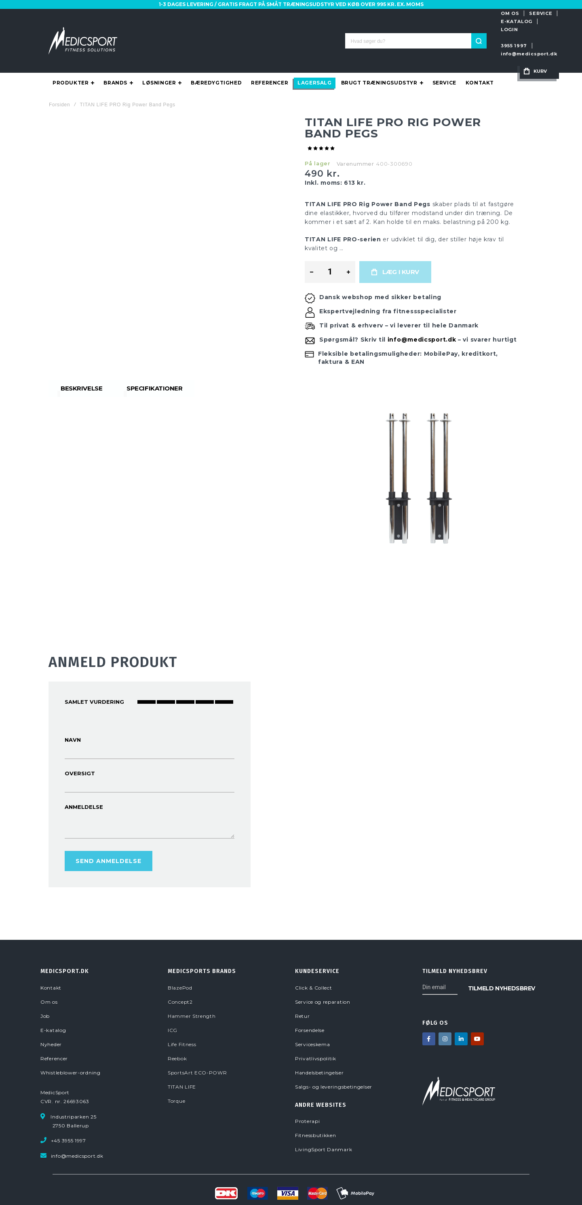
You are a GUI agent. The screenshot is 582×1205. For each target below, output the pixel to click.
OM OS (399, 13)
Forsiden (59, 81)
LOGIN (502, 13)
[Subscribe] (502, 964)
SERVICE (430, 13)
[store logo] (82, 29)
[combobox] (291, 29)
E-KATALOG (467, 13)
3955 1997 (403, 29)
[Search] (354, 29)
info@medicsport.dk (454, 29)
